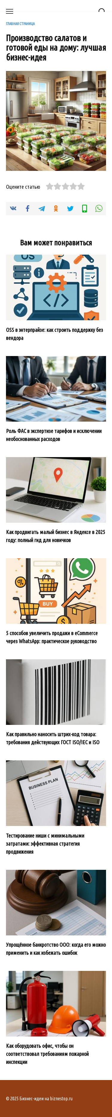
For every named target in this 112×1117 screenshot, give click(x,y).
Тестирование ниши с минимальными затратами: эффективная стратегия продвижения (45, 843)
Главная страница (20, 23)
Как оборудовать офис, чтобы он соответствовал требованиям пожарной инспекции (47, 1054)
